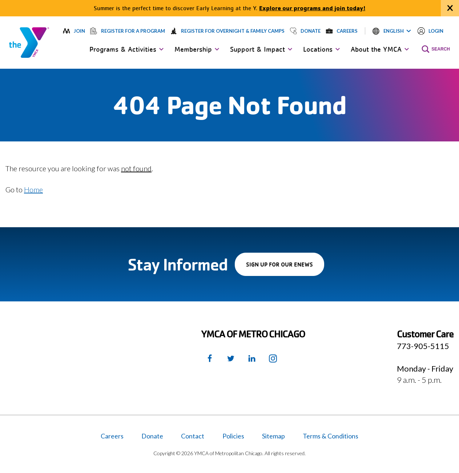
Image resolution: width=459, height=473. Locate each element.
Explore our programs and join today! (312, 8)
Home (33, 189)
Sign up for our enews (285, 268)
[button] (392, 31)
